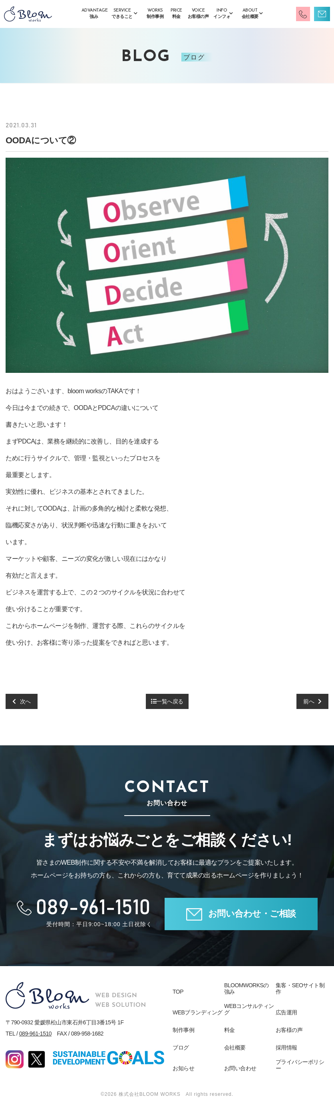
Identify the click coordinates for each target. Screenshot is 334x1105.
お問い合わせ (240, 1068)
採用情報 (286, 1047)
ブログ (181, 1047)
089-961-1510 (35, 1033)
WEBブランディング (198, 1012)
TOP (178, 991)
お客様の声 (289, 1030)
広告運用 (286, 1012)
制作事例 (183, 1030)
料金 (229, 1030)
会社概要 (235, 1047)
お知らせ (183, 1068)
